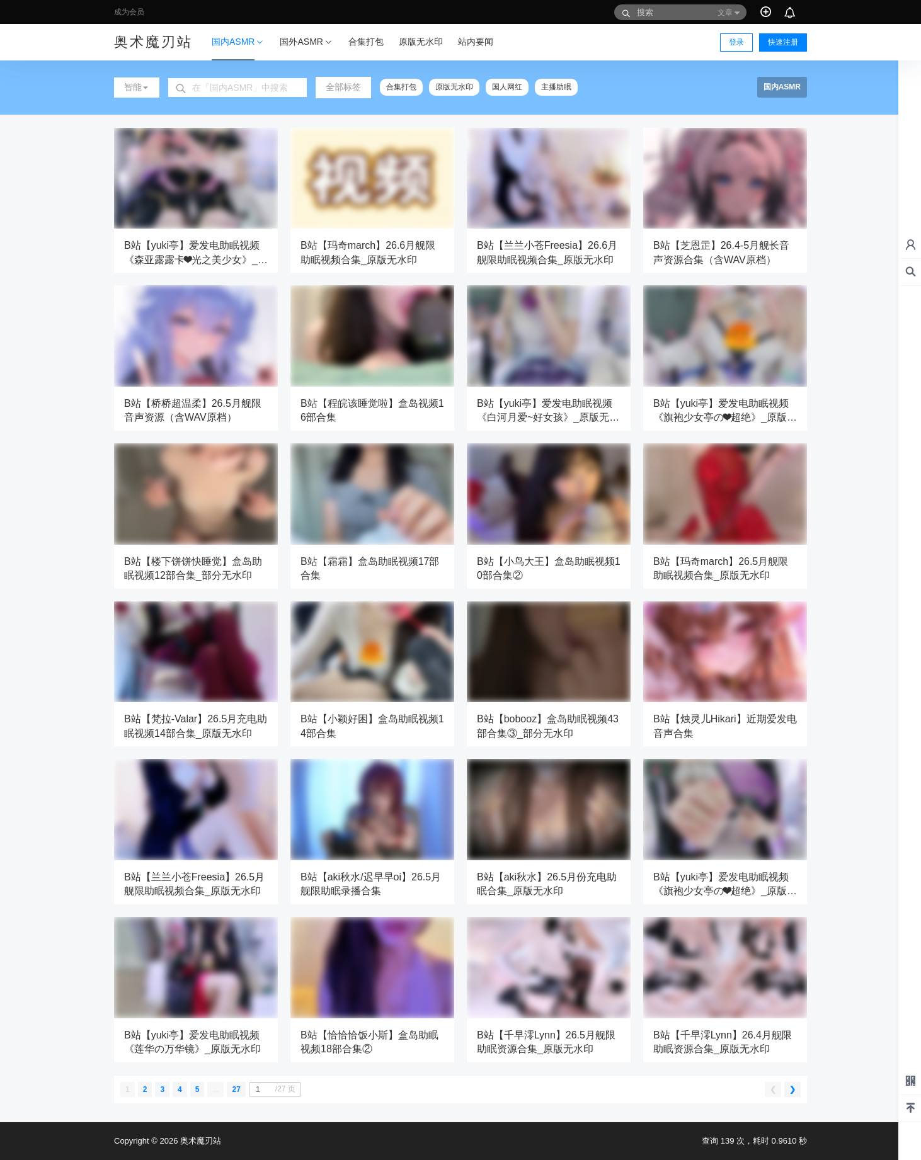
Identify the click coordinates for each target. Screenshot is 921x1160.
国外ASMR (306, 42)
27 (236, 1089)
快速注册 (783, 42)
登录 (736, 42)
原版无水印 (454, 86)
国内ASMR (238, 47)
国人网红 (507, 86)
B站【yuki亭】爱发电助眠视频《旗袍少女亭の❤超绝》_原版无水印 (725, 417)
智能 (136, 87)
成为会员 (129, 12)
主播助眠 (556, 86)
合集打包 (401, 86)
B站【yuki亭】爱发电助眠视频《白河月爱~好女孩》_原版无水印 (548, 417)
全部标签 (343, 87)
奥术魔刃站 (199, 1141)
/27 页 (274, 1089)
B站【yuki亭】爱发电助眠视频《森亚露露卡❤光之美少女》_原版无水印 (196, 259)
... (215, 1089)
